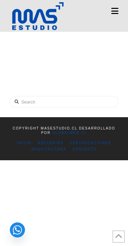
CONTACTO (84, 149)
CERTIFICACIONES (90, 143)
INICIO (24, 143)
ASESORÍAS (50, 143)
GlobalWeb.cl (69, 133)
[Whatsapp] (17, 229)
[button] (114, 11)
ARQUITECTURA (49, 149)
